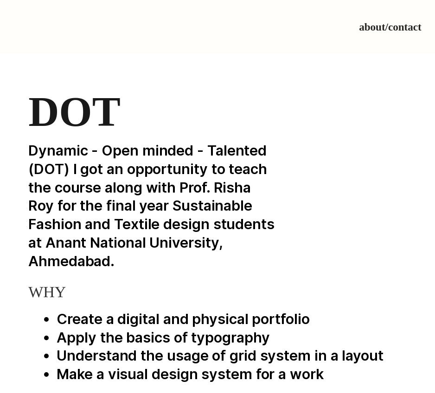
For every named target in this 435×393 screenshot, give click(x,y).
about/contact (390, 27)
